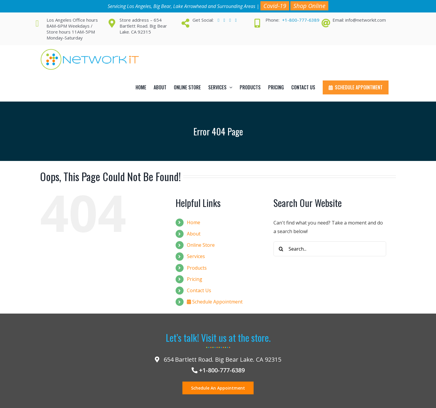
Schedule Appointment (215, 301)
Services (196, 256)
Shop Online (309, 6)
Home (193, 222)
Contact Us (199, 290)
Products (197, 268)
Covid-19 (274, 6)
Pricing (194, 279)
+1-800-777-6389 (300, 20)
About (194, 233)
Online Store (201, 245)
